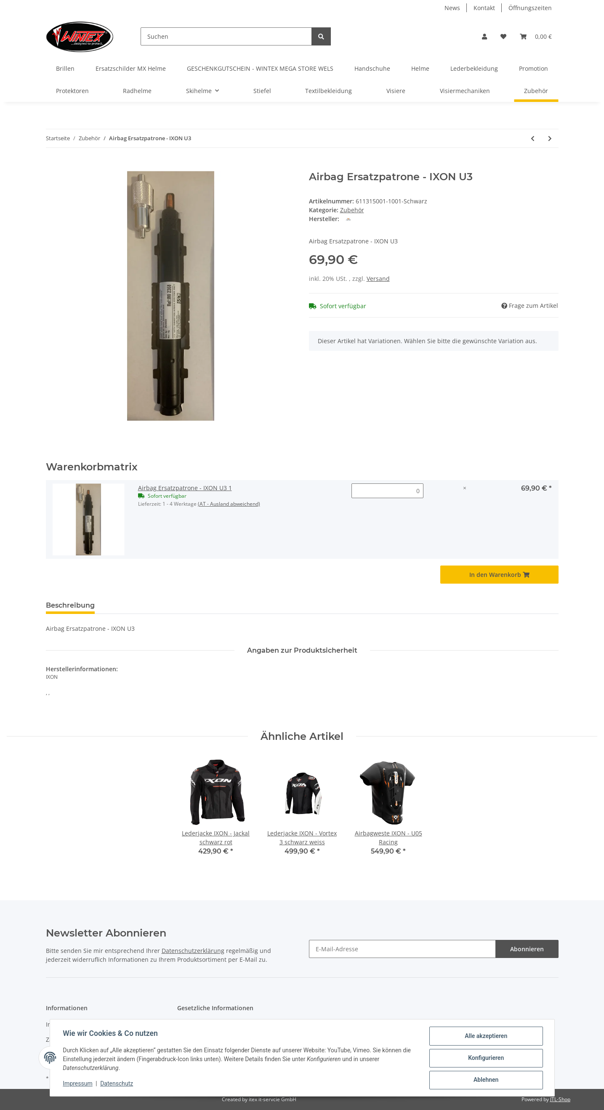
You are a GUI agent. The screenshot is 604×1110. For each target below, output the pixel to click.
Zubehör (352, 210)
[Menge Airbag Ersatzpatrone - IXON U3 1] (387, 490)
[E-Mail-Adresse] (402, 949)
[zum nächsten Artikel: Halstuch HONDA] (550, 138)
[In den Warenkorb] (52, 166)
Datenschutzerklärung (193, 951)
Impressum (78, 1084)
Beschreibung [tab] (70, 605)
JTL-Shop (560, 1099)
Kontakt (484, 8)
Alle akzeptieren (485, 1036)
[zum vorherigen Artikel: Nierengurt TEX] (532, 138)
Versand (378, 279)
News (452, 8)
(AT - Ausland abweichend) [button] (229, 503)
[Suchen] (226, 36)
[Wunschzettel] (503, 36)
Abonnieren (527, 949)
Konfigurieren (485, 1058)
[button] (484, 36)
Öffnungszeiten (530, 8)
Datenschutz (117, 1084)
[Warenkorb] (536, 36)
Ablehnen (485, 1080)
